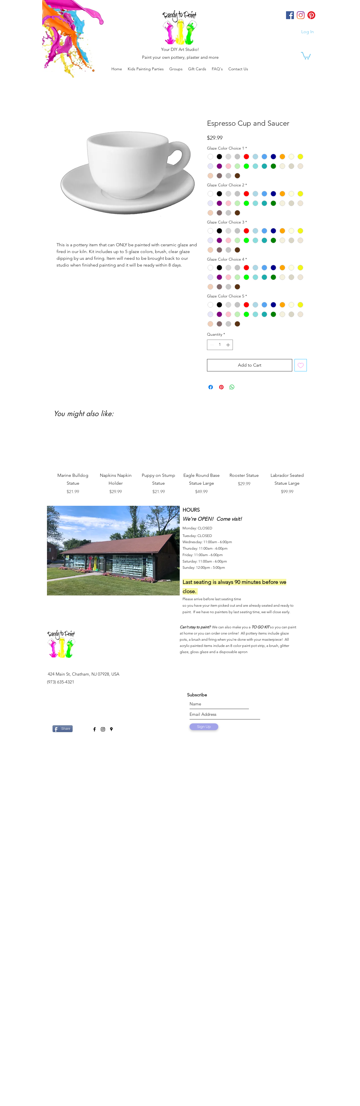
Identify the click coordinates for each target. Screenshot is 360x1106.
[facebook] (94, 729)
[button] (175, 69)
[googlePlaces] (111, 729)
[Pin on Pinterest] (221, 387)
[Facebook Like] (81, 726)
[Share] (63, 728)
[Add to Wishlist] (300, 365)
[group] (180, 461)
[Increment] (228, 345)
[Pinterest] (311, 15)
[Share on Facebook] (210, 387)
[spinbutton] (220, 345)
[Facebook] (290, 15)
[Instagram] (301, 15)
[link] (306, 55)
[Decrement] (211, 345)
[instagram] (103, 729)
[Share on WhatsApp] (232, 387)
